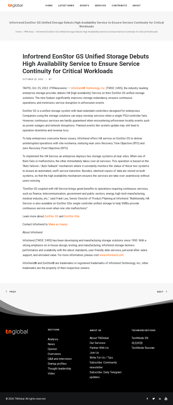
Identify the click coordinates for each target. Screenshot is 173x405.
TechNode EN (140, 338)
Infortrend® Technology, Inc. (88, 88)
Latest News (66, 7)
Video (51, 373)
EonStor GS (51, 216)
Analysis (53, 339)
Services (100, 7)
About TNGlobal (99, 338)
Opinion (52, 349)
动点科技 (137, 343)
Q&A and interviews (60, 358)
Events (84, 7)
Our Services (97, 343)
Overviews (54, 354)
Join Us (94, 352)
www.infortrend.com (111, 255)
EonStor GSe (72, 216)
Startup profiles (57, 363)
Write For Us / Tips (101, 357)
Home (49, 7)
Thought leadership (59, 368)
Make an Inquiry (58, 224)
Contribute (119, 7)
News (51, 344)
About (136, 7)
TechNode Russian (143, 347)
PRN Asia (29, 31)
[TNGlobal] (15, 7)
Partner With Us (99, 347)
